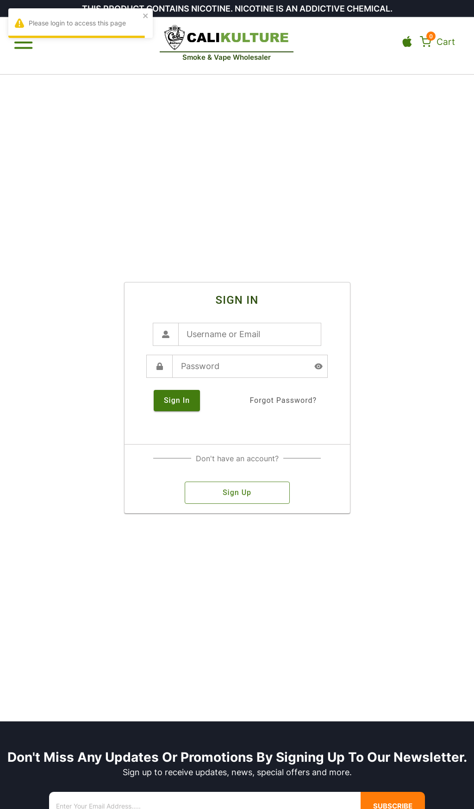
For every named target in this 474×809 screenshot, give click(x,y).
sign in (177, 400)
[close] (146, 16)
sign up (237, 492)
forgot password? (283, 400)
